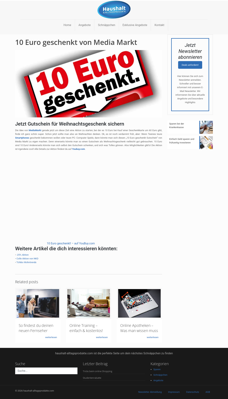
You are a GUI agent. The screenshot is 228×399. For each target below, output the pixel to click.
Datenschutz (192, 392)
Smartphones (22, 137)
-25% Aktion (23, 254)
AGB (208, 392)
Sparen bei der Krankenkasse (176, 125)
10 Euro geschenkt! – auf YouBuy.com (71, 243)
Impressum (174, 392)
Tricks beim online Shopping (97, 371)
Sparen (156, 369)
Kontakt (159, 25)
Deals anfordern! (190, 65)
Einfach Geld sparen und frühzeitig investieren (181, 141)
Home (67, 25)
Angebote (85, 25)
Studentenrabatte (92, 377)
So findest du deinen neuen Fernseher (36, 328)
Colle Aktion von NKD (27, 258)
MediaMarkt (35, 130)
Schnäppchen (106, 25)
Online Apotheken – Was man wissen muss (139, 328)
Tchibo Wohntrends (26, 262)
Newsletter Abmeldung (150, 392)
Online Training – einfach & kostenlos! (86, 328)
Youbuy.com (78, 149)
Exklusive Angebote (135, 25)
